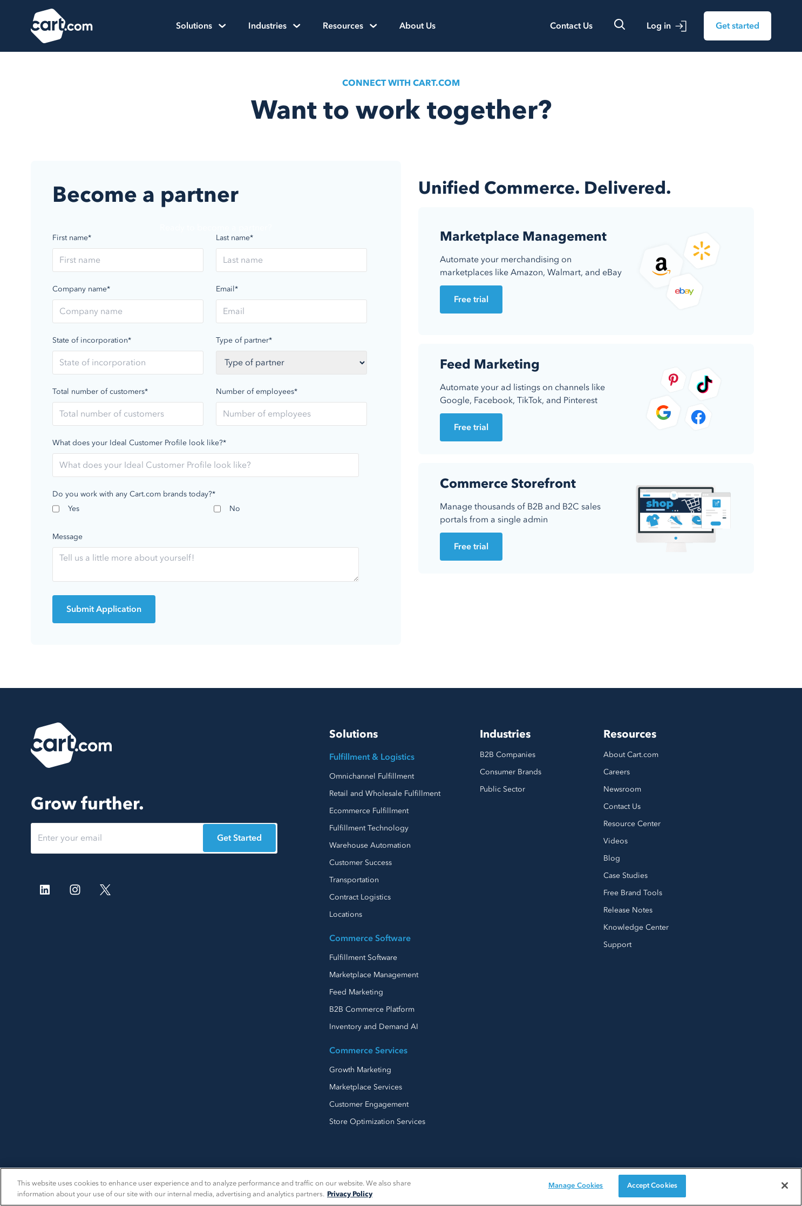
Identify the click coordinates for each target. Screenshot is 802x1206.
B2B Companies (507, 755)
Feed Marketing (356, 992)
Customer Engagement (369, 1104)
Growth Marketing (360, 1070)
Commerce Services (368, 1051)
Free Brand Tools (632, 893)
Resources (629, 734)
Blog (611, 858)
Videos (615, 841)
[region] (401, 1187)
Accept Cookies (652, 1185)
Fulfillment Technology (369, 828)
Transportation (354, 880)
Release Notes (628, 910)
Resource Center (632, 824)
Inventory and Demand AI (373, 1026)
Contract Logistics (360, 897)
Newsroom (622, 789)
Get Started (239, 838)
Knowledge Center (636, 927)
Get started (737, 26)
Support (617, 944)
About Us (417, 26)
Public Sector (502, 789)
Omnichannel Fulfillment (371, 776)
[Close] (785, 1185)
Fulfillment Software (363, 957)
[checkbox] (213, 512)
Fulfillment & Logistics (371, 757)
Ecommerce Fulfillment (369, 811)
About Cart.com (630, 755)
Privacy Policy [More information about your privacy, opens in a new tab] (349, 1194)
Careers (616, 772)
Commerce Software (370, 938)
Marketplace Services (365, 1087)
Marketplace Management (373, 975)
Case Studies (625, 875)
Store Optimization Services (377, 1121)
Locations (345, 914)
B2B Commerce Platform (371, 1009)
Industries (505, 734)
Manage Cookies (575, 1185)
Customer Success (360, 862)
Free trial (471, 299)
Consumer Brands (510, 772)
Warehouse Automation (370, 845)
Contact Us (571, 26)
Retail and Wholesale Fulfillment (384, 793)
